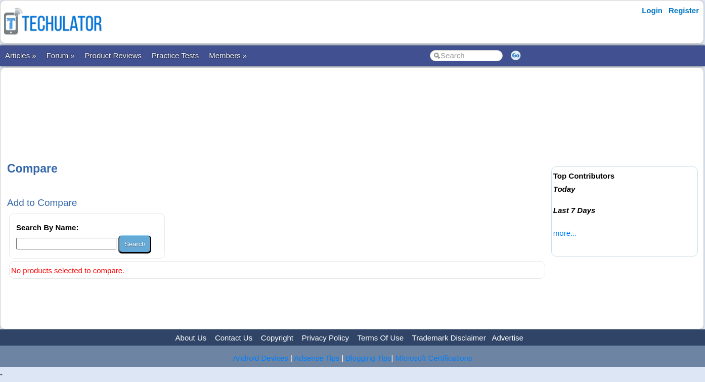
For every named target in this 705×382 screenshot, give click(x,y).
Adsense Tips (316, 358)
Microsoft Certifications (433, 358)
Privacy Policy (325, 337)
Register (684, 10)
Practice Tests (175, 55)
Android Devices (260, 358)
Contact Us (233, 337)
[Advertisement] (277, 106)
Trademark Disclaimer (449, 337)
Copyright (277, 337)
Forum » (61, 55)
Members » (228, 55)
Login (652, 10)
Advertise (507, 337)
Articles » (20, 55)
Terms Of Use (380, 337)
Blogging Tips (368, 358)
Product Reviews (113, 55)
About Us (191, 337)
